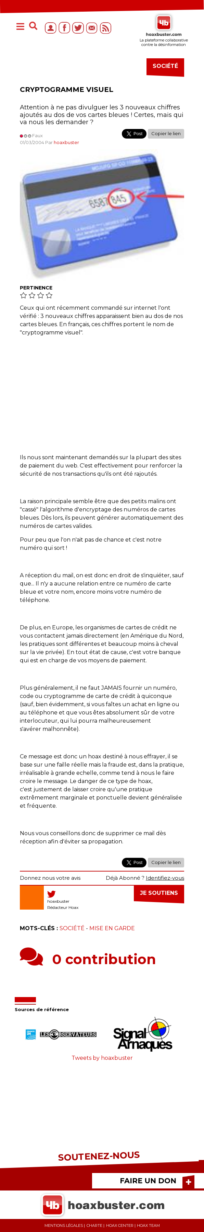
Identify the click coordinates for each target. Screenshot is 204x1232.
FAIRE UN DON (148, 1180)
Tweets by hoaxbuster (102, 1058)
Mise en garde (112, 928)
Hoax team (148, 1225)
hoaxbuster (66, 142)
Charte (94, 1225)
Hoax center (119, 1225)
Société (72, 928)
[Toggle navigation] (20, 27)
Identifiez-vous (165, 878)
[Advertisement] (102, 392)
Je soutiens (159, 893)
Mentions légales (63, 1225)
